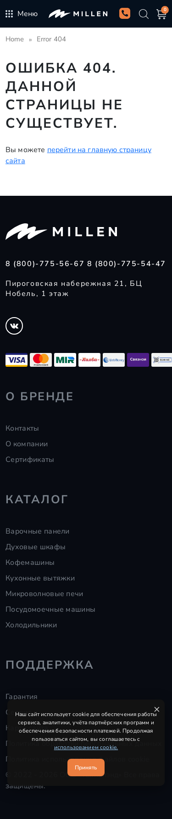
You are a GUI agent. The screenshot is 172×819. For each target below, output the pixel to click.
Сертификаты (30, 460)
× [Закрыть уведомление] (157, 709)
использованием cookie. (86, 747)
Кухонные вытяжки (40, 578)
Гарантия (22, 697)
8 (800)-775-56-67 (46, 264)
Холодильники (31, 625)
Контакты (22, 428)
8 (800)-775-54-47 (126, 264)
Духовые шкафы (36, 547)
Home (15, 39)
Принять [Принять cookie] (86, 767)
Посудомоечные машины (50, 609)
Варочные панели (38, 531)
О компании (27, 444)
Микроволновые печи (44, 594)
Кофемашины (30, 562)
